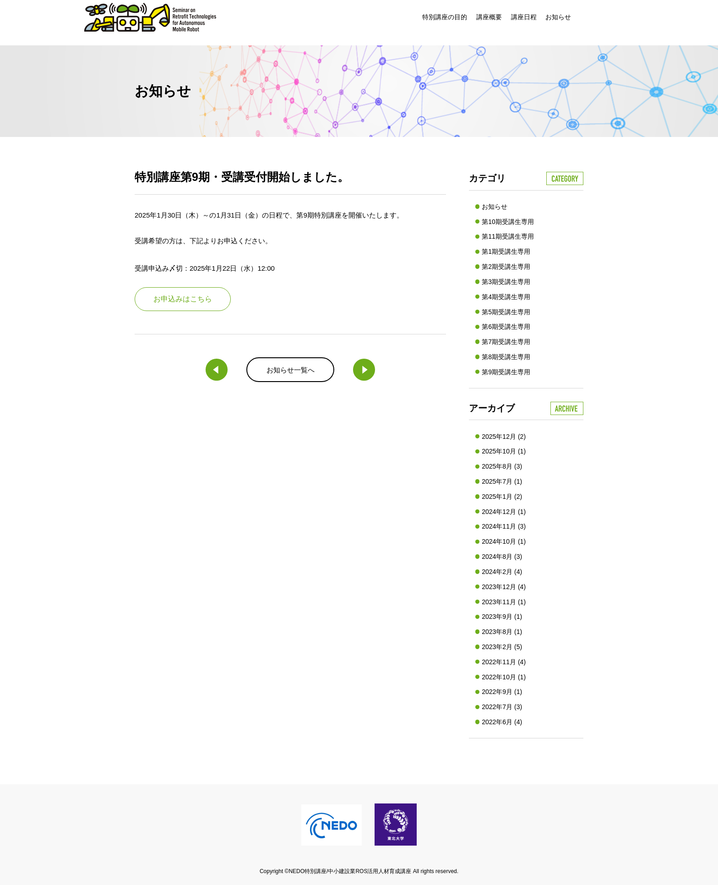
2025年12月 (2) (504, 436)
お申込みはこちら (182, 299)
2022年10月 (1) (504, 677)
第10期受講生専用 (508, 222)
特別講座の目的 (444, 17)
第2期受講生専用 (506, 266)
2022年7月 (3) (502, 707)
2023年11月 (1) (504, 602)
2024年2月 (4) (502, 571)
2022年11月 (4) (504, 662)
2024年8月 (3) (502, 556)
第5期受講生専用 (506, 312)
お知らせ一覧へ (291, 370)
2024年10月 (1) (504, 541)
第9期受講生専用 (506, 372)
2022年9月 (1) (502, 691)
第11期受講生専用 (508, 236)
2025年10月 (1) (504, 451)
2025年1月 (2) (502, 496)
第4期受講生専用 (506, 297)
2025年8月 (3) (502, 466)
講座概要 (489, 17)
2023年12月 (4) (504, 587)
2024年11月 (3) (504, 526)
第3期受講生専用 (506, 282)
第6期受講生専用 (506, 326)
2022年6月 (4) (502, 722)
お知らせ (558, 17)
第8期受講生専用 (506, 357)
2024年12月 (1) (504, 511)
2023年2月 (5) (502, 647)
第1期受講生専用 (506, 251)
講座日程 (524, 17)
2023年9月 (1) (502, 616)
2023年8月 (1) (502, 631)
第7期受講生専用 (506, 342)
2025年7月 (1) (502, 481)
